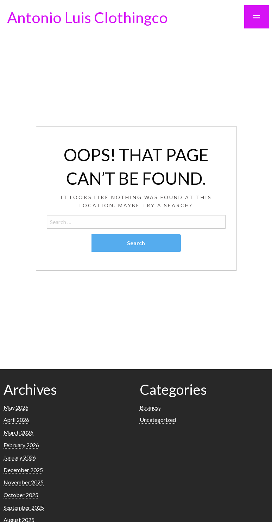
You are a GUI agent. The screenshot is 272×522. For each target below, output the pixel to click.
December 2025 (23, 469)
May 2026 (16, 407)
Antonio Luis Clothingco (87, 17)
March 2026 (18, 432)
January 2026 (20, 457)
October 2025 (21, 494)
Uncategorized (158, 419)
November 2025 (24, 482)
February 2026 (21, 445)
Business (150, 407)
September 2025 (24, 507)
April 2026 (16, 419)
